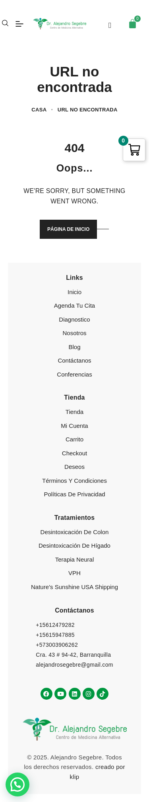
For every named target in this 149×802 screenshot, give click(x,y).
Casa (38, 110)
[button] (17, 784)
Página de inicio (68, 229)
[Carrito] (132, 23)
